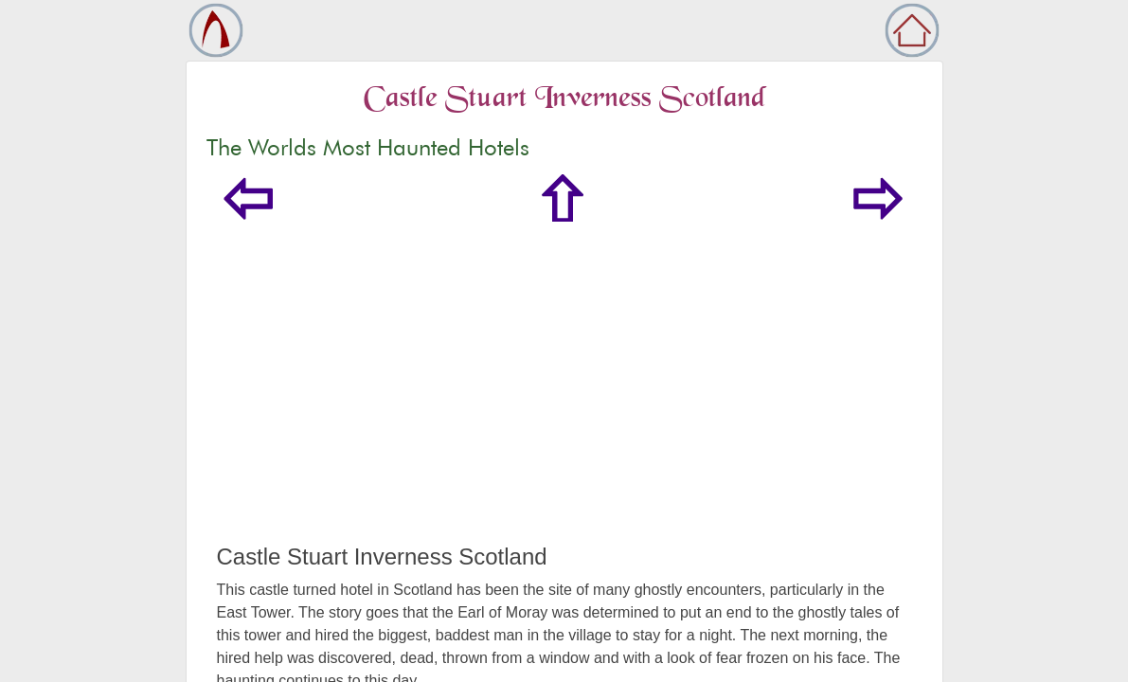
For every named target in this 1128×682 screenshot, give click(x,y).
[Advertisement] (564, 401)
